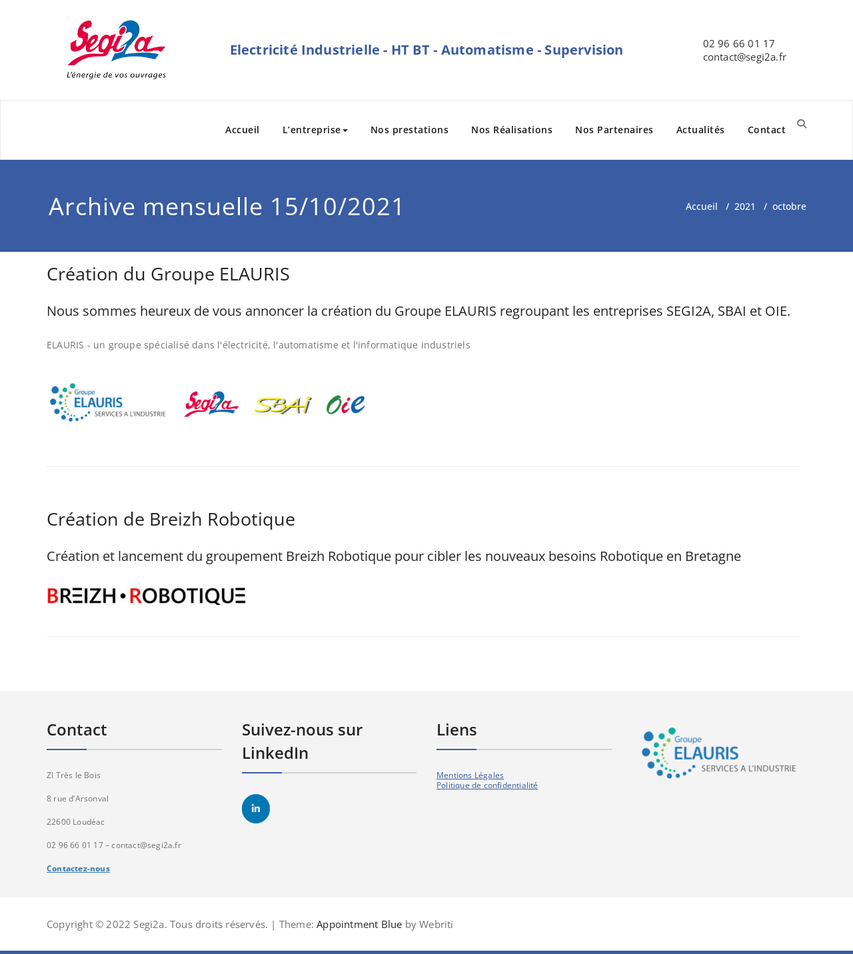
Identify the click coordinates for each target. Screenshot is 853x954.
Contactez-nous (78, 868)
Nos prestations (410, 129)
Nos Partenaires (614, 129)
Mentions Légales (470, 775)
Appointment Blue (358, 924)
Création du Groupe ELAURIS (168, 273)
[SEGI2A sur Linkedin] (256, 808)
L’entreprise (315, 129)
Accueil (242, 129)
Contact (767, 129)
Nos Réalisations (511, 129)
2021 (745, 206)
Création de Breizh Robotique (171, 518)
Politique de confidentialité (487, 785)
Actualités (700, 129)
